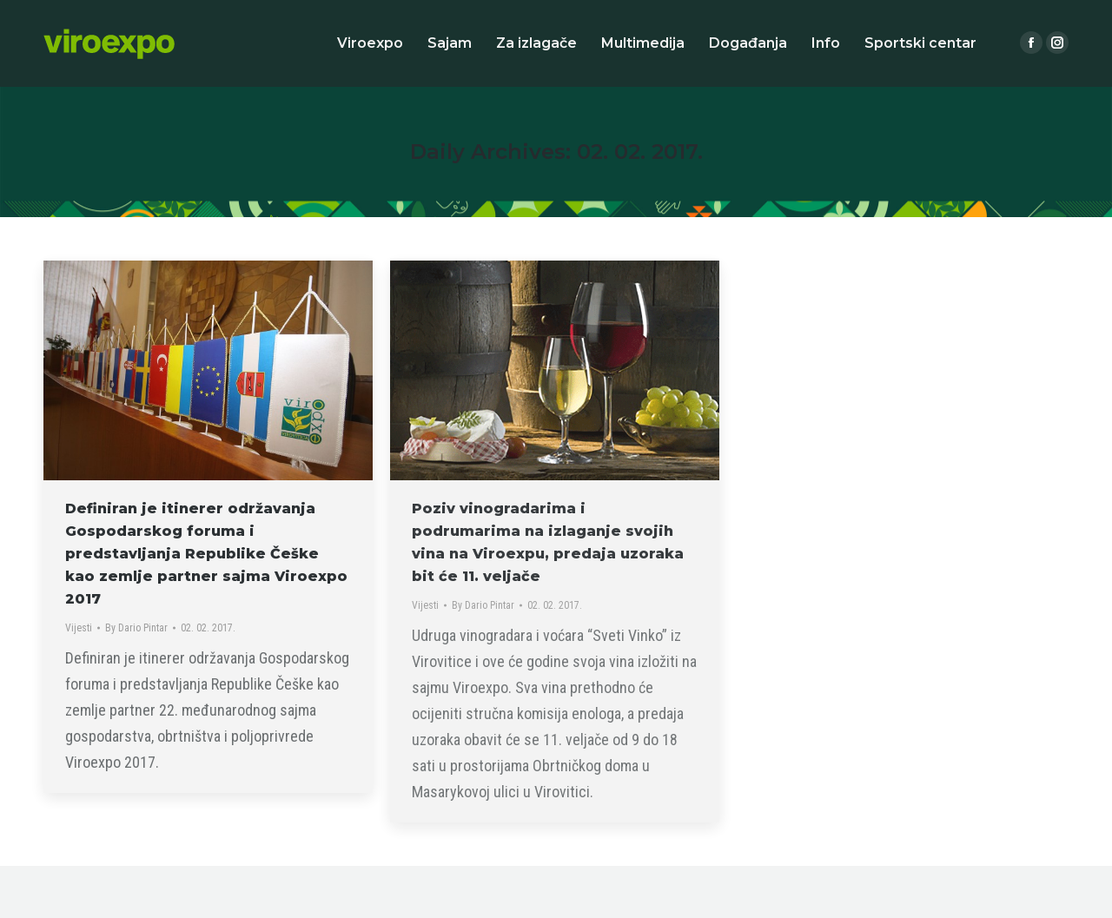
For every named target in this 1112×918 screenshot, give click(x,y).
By (136, 628)
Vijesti (78, 628)
